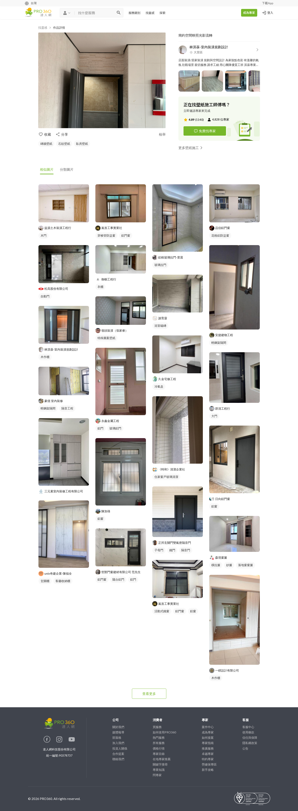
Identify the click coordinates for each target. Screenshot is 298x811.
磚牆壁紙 (46, 143)
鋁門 (100, 428)
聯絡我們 (118, 759)
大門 (214, 416)
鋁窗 (100, 518)
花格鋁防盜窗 (220, 235)
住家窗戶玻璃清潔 (166, 477)
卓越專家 (208, 754)
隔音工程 (67, 408)
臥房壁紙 (82, 143)
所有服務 (159, 743)
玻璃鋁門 (115, 428)
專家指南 (208, 743)
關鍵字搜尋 (160, 764)
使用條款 (248, 732)
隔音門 (185, 550)
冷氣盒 (158, 386)
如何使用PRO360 (164, 732)
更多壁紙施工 (191, 147)
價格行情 (159, 748)
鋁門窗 (125, 235)
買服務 (157, 727)
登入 (267, 12)
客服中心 (248, 727)
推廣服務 (208, 748)
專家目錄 (159, 754)
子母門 (158, 550)
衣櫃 (100, 286)
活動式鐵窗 (161, 611)
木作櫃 (45, 357)
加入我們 (118, 743)
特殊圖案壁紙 (106, 338)
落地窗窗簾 (245, 565)
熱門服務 (159, 737)
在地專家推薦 (162, 759)
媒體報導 (118, 732)
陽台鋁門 (118, 579)
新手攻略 (208, 769)
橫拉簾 (215, 565)
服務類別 (134, 13)
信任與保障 (249, 737)
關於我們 (118, 727)
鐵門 (172, 550)
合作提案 (118, 754)
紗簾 (229, 565)
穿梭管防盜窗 (106, 235)
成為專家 (249, 12)
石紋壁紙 (64, 143)
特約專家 (208, 759)
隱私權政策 (249, 743)
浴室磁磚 (160, 325)
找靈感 (149, 13)
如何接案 (208, 737)
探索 (162, 13)
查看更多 (149, 694)
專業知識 (159, 769)
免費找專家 (205, 131)
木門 (44, 235)
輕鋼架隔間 (48, 408)
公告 (245, 748)
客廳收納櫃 (62, 581)
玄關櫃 (45, 581)
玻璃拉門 (160, 265)
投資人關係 (119, 748)
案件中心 (208, 727)
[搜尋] (118, 12)
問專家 (157, 775)
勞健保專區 (209, 764)
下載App (267, 3)
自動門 (45, 296)
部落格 (116, 737)
